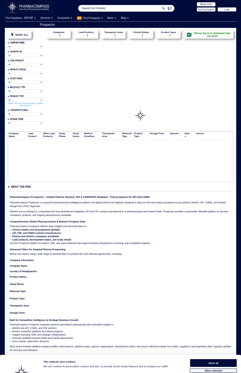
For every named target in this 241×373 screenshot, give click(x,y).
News (110, 18)
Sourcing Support (206, 9)
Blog (123, 18)
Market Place (206, 4)
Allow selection (213, 354)
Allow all (213, 346)
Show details (173, 366)
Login (227, 9)
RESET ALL (19, 34)
